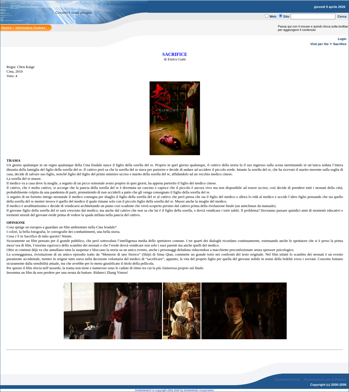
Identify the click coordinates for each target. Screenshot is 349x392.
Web (272, 16)
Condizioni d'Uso (287, 379)
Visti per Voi (319, 44)
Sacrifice (339, 44)
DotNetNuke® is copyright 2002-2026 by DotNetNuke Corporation (174, 390)
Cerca (342, 16)
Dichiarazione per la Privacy (325, 379)
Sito (286, 16)
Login (342, 39)
